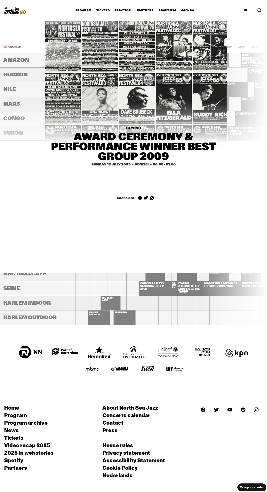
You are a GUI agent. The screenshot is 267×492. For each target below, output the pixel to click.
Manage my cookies (252, 487)
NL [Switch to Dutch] (246, 10)
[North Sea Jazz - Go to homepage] (15, 10)
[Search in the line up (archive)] (259, 10)
